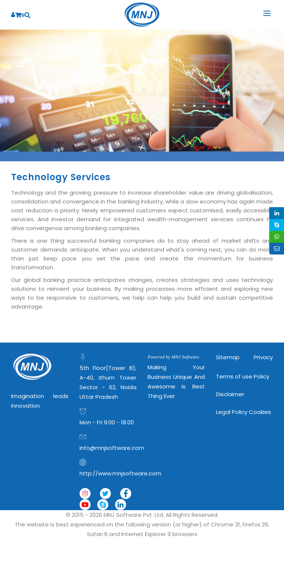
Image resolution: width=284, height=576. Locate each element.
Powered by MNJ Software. (174, 357)
